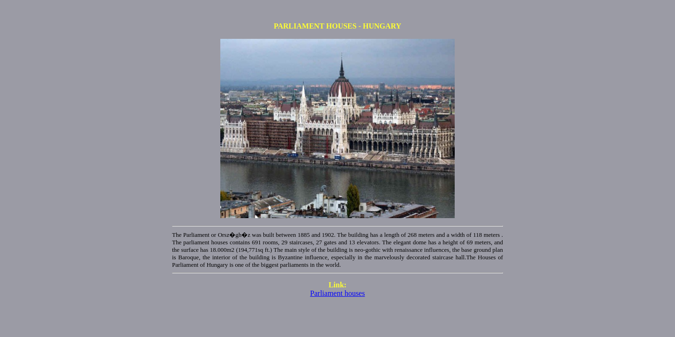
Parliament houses (337, 293)
